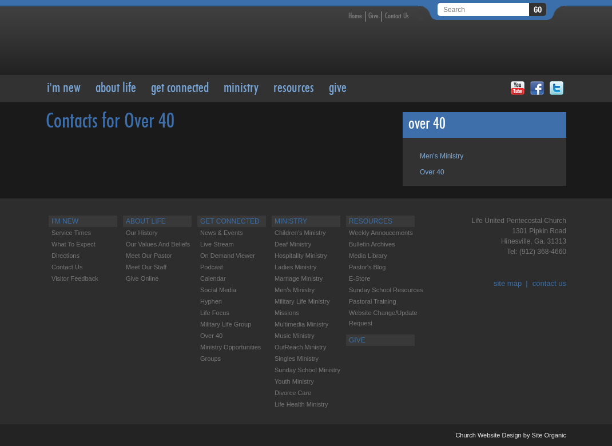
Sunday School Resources (386, 289)
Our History (142, 232)
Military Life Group (225, 324)
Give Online (142, 278)
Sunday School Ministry (307, 370)
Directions (65, 255)
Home (355, 16)
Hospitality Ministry (301, 255)
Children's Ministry (300, 232)
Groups (210, 358)
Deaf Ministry (293, 244)
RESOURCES (293, 88)
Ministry (241, 88)
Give (373, 16)
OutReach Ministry (300, 347)
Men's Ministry (441, 156)
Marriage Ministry (299, 278)
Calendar (213, 278)
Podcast (211, 267)
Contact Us (397, 16)
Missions (287, 312)
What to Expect (73, 244)
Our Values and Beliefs (158, 244)
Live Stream (217, 244)
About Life (116, 88)
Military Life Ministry (302, 301)
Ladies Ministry (295, 267)
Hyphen (211, 301)
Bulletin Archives (372, 244)
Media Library (368, 255)
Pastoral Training (372, 301)
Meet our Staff (146, 267)
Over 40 (432, 172)
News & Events (221, 232)
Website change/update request (383, 317)
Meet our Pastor (149, 255)
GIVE (338, 88)
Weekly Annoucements (381, 232)
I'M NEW (64, 88)
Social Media (218, 289)
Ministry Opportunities (230, 347)
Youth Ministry (294, 381)
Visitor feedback (74, 278)
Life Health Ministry (301, 404)
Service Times (71, 232)
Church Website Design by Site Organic (510, 435)
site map (508, 283)
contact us (549, 283)
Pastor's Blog (367, 267)
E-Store (359, 278)
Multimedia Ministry (301, 324)
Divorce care (293, 392)
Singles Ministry (297, 358)
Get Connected (180, 88)
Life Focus (214, 312)
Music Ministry (295, 335)
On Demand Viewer (227, 255)
